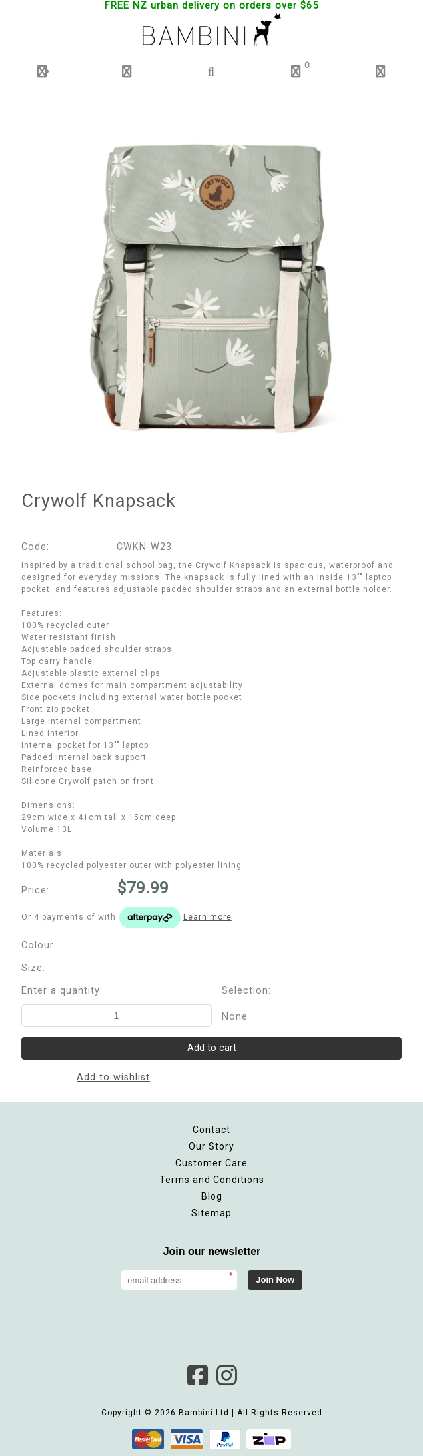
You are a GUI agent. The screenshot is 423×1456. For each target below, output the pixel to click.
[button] (42, 71)
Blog (211, 1196)
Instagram (226, 1375)
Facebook (197, 1375)
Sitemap (211, 1213)
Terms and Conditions (211, 1179)
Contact (211, 1129)
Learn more (207, 917)
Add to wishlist (113, 1077)
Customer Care (211, 1163)
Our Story (211, 1146)
